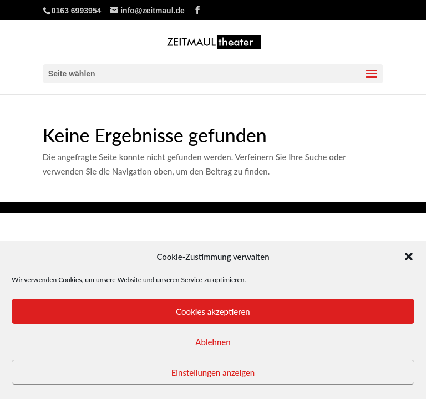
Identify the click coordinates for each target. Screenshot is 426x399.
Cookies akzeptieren (213, 311)
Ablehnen (212, 342)
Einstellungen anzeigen (213, 372)
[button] (408, 256)
